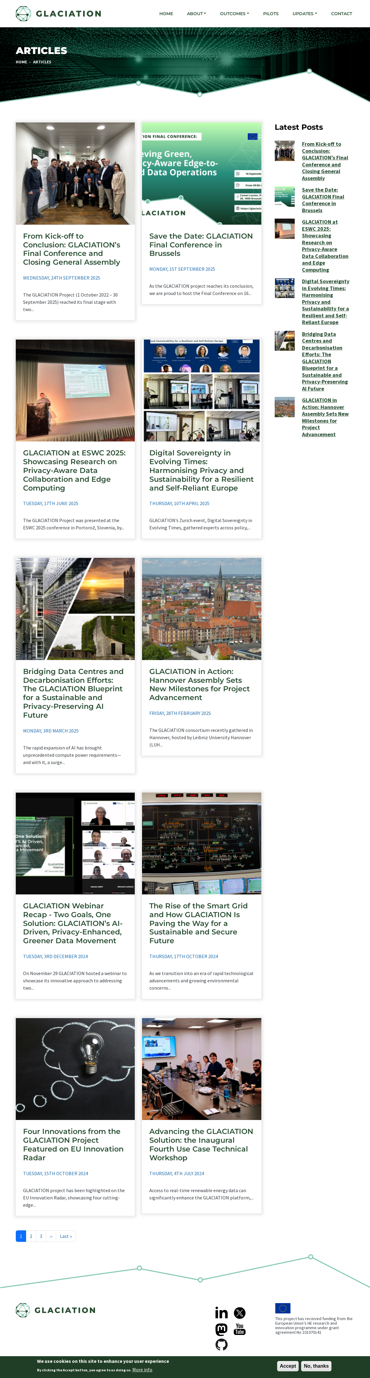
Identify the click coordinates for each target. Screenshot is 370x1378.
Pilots (271, 13)
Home (166, 13)
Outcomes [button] (233, 13)
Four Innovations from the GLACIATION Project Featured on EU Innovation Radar (73, 1144)
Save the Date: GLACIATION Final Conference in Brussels (201, 245)
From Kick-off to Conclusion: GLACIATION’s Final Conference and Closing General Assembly (71, 249)
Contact (341, 13)
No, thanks (316, 1366)
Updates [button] (303, 13)
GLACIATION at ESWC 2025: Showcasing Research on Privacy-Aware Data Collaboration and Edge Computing (74, 470)
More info (142, 1370)
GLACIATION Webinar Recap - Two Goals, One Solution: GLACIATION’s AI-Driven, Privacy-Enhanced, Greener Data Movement (73, 923)
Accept (288, 1366)
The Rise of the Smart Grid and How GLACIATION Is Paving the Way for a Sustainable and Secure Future (198, 923)
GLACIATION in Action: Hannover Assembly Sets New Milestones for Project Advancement (199, 684)
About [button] (195, 13)
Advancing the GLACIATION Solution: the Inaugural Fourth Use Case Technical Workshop (201, 1144)
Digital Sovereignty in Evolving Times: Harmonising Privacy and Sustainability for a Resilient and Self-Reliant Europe (201, 470)
